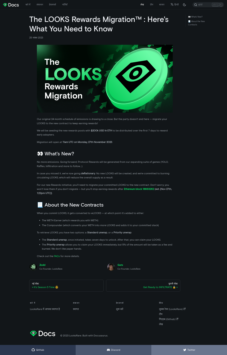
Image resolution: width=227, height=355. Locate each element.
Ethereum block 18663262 (139, 189)
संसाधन (40, 4)
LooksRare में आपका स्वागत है (45, 309)
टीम (151, 4)
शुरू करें (119, 309)
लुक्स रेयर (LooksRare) (172, 309)
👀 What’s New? (195, 17)
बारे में (28, 4)
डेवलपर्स (52, 4)
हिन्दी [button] (174, 4)
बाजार (161, 4)
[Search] (208, 4)
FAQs (57, 256)
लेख (142, 4)
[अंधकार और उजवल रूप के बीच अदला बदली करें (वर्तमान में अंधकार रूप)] (184, 4)
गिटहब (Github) (168, 319)
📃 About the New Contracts (196, 23)
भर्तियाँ (64, 4)
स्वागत (76, 309)
